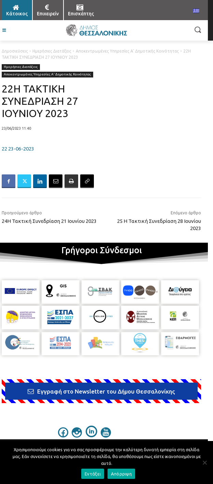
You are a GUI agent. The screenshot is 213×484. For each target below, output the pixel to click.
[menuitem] (196, 11)
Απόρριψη (121, 473)
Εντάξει (93, 473)
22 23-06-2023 (18, 149)
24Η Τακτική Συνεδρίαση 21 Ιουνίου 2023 (49, 221)
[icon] (63, 435)
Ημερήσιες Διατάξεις (51, 51)
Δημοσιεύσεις (15, 51)
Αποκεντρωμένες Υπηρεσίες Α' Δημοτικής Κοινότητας (127, 51)
